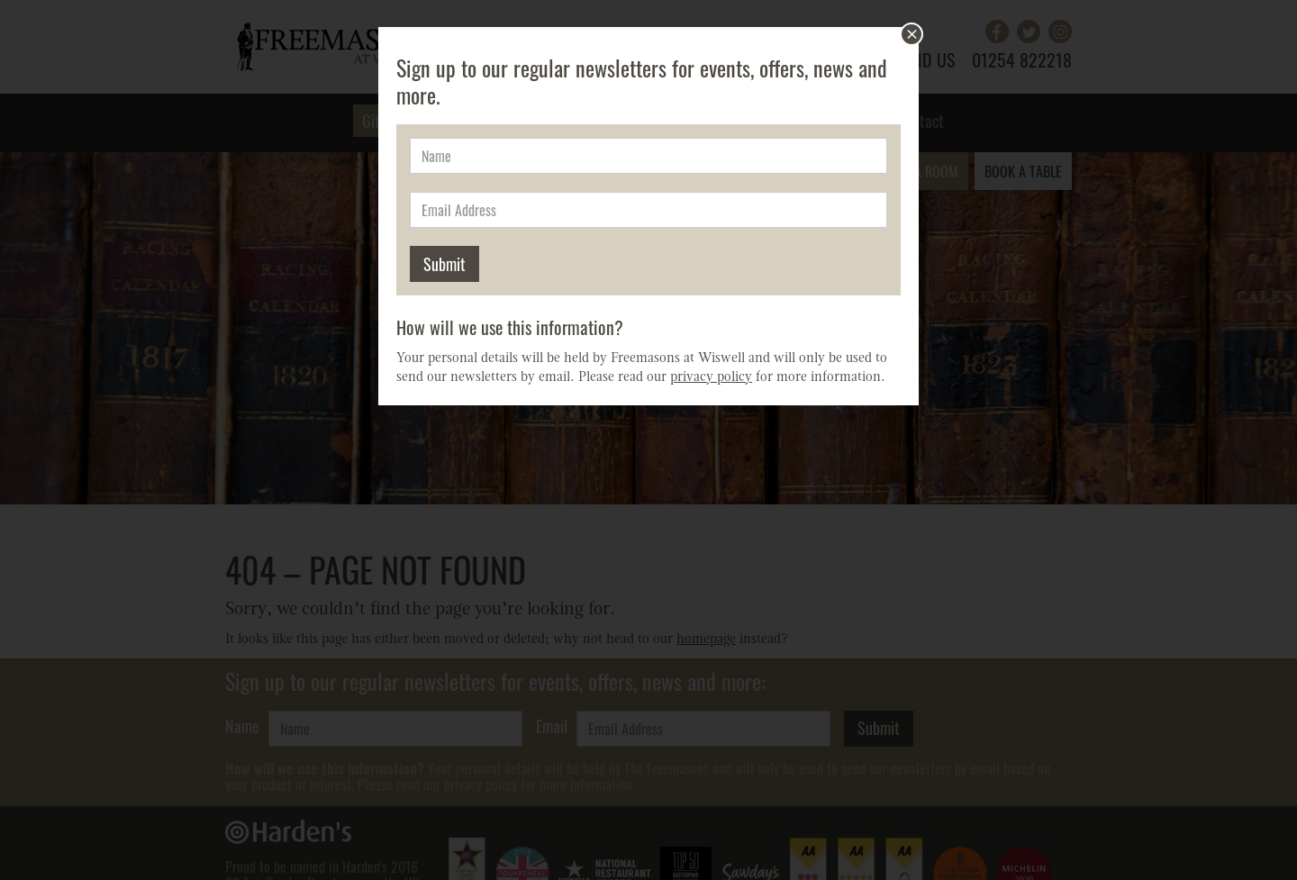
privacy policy (711, 378)
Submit (444, 264)
